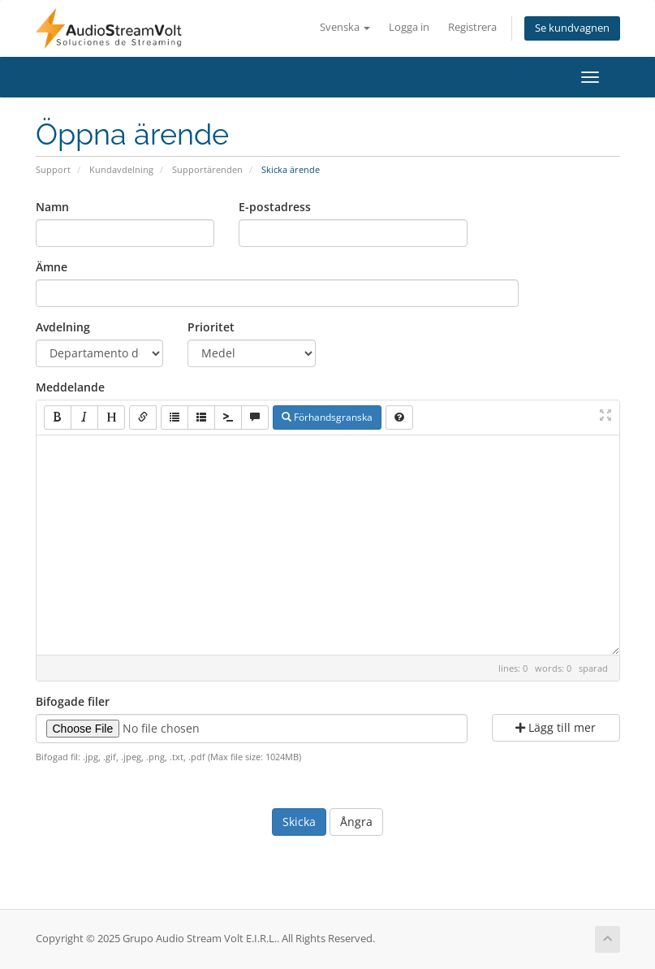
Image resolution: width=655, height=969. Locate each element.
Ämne (51, 267)
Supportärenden (207, 169)
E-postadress (275, 206)
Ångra (356, 821)
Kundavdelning (121, 169)
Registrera (472, 27)
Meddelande (70, 387)
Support (53, 169)
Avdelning (63, 327)
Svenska (345, 27)
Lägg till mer (555, 727)
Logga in (409, 27)
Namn (52, 206)
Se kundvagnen (572, 28)
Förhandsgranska (327, 417)
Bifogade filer (73, 701)
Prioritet (211, 327)
